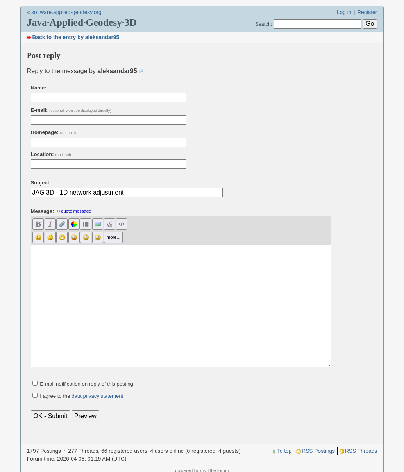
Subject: (41, 183)
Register (367, 12)
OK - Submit (50, 416)
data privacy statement (97, 396)
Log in (344, 12)
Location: (51, 154)
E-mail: (71, 110)
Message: (42, 211)
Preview (85, 416)
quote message (74, 211)
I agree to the (81, 396)
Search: (264, 24)
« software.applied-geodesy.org (64, 12)
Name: (38, 88)
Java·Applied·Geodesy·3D (82, 22)
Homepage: (53, 132)
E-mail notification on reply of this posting (86, 384)
